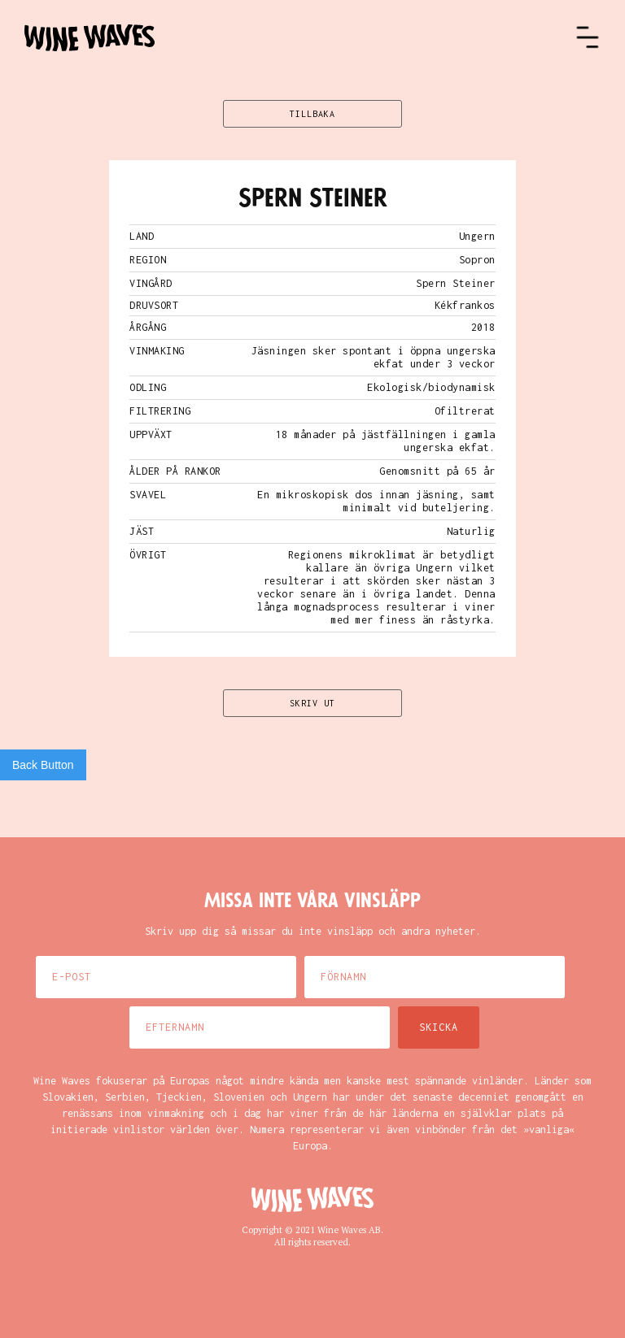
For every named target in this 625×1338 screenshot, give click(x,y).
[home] (299, 37)
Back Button (43, 764)
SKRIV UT (312, 703)
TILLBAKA (312, 114)
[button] (588, 37)
